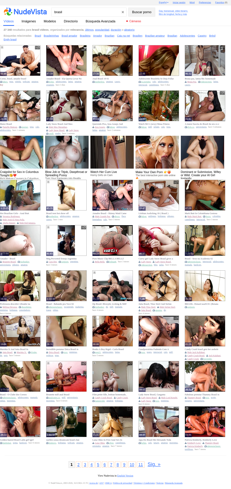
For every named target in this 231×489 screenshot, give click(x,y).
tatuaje (156, 443)
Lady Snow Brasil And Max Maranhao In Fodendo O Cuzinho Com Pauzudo (62, 124)
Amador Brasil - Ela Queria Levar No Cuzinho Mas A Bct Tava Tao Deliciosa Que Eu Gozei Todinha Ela (64, 78)
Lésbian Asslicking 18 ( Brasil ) (153, 213)
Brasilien (137, 35)
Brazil (38, 35)
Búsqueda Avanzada (100, 21)
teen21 (98, 352)
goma (15, 443)
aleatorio (129, 29)
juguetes (188, 401)
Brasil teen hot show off (57, 213)
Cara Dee (53, 261)
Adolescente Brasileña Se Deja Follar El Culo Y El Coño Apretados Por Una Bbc (156, 78)
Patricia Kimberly (195, 446)
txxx (65, 352)
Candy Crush (193, 359)
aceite (213, 397)
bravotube (207, 359)
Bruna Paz (191, 82)
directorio (71, 21)
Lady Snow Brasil (56, 130)
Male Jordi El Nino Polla (13, 219)
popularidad (102, 29)
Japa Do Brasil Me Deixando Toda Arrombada (155, 439)
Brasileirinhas (51, 35)
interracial (143, 85)
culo (154, 82)
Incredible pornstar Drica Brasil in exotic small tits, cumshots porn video (62, 349)
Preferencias (205, 2)
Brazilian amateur (155, 35)
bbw (155, 265)
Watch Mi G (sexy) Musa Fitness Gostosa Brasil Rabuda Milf (154, 124)
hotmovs (52, 443)
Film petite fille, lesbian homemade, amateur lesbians (109, 394)
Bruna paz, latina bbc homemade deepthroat (200, 78)
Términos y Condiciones (144, 483)
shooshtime (26, 307)
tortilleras (189, 449)
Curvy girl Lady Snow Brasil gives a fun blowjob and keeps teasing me (156, 258)
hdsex (5, 82)
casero (117, 82)
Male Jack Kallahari (196, 352)
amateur (35, 82)
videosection (206, 82)
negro (149, 352)
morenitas (11, 401)
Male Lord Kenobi (169, 397)
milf (150, 127)
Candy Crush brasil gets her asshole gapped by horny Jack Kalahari (201, 349)
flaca (123, 216)
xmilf (51, 133)
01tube (34, 352)
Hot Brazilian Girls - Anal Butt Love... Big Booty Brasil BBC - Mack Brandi (15, 213)
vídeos (9, 21)
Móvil (192, 2)
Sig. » (154, 464)
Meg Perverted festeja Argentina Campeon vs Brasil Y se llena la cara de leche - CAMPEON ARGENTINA (64, 258)
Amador (97, 35)
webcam (26, 82)
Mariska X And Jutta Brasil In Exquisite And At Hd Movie (14, 349)
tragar (48, 310)
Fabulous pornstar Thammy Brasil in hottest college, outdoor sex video (202, 394)
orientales (96, 446)
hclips (51, 82)
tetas (11, 82)
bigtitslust (7, 443)
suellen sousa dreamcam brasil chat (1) (62, 439)
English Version (125, 475)
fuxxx (208, 216)
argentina (74, 261)
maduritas (79, 307)
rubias (55, 310)
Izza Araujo (100, 127)
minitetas (4, 310)
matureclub (100, 401)
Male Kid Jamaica (27, 223)
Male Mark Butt (194, 216)
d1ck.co (190, 127)
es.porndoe (146, 82)
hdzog (112, 127)
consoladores (24, 310)
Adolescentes (187, 35)
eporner (24, 127)
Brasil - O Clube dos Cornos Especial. (13, 394)
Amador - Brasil (7, 258)
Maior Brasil (6, 124)
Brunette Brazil (9, 261)
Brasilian (172, 35)
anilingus (152, 216)
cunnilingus (154, 85)
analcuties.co (54, 397)
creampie (50, 85)
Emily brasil (10, 39)
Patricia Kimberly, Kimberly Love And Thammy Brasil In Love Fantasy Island (202, 439)
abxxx (117, 216)
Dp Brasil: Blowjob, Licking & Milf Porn (109, 304)
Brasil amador (69, 35)
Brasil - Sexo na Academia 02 (199, 258)
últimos (89, 29)
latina (70, 82)
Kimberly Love (194, 443)
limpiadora (97, 219)
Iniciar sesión (179, 2)
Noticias (160, 483)
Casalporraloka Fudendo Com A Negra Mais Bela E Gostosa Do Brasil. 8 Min (154, 349)
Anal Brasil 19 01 (100, 78)
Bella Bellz (100, 261)
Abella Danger (9, 223)
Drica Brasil (54, 352)
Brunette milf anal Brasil (57, 394)
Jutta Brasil (146, 310)
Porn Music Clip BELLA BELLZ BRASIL (108, 258)
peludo (156, 127)
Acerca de (93, 483)
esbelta (18, 82)
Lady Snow (74, 130)
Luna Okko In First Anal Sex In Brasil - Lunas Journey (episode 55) (109, 439)
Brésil (212, 35)
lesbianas (161, 216)
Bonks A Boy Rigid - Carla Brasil (108, 349)
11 (140, 464)
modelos (50, 21)
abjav (111, 443)
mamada (188, 265)
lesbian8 (112, 261)
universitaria (201, 127)
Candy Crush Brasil (195, 355)
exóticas (49, 355)
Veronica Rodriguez (11, 216)
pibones (170, 216)
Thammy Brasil (194, 397)
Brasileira (85, 35)
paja (5, 355)
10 (132, 464)
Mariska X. (21, 352)
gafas (161, 265)
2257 (101, 483)
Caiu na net (123, 35)
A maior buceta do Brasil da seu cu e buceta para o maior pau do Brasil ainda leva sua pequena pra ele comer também (202, 124)
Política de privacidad (122, 483)
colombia (216, 216)
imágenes (29, 21)
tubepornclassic (194, 261)
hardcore (197, 265)
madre (57, 133)
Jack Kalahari (215, 355)
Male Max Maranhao (58, 127)
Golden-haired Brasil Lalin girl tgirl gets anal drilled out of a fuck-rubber (17, 439)
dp (107, 307)
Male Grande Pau (102, 216)
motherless (99, 82)
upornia (158, 310)
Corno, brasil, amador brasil (13, 78)
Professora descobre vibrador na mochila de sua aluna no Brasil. (15, 304)
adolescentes (61, 82)
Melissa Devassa (10, 307)
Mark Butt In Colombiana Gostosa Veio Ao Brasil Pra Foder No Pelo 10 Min (202, 213)
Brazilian (109, 35)
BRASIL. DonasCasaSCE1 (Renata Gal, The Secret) (201, 304)
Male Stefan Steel (167, 307)
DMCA (108, 483)
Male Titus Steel (148, 307)
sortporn (64, 261)
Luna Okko (100, 443)
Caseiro (202, 35)
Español (163, 2)
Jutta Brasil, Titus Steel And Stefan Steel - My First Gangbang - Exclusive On (155, 304)
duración (116, 29)
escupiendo (69, 307)
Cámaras (135, 21)
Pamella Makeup (10, 127)
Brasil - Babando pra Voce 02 (60, 304)
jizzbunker (24, 261)
